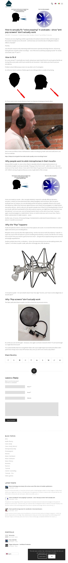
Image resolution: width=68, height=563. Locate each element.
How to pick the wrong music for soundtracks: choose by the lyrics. (25, 509)
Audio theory (23, 35)
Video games (9, 476)
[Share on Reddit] (54, 360)
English (12, 554)
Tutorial (37, 35)
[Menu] (62, 3)
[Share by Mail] (60, 360)
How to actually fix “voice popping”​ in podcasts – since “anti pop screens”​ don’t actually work (32, 497)
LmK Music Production (46, 35)
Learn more (42, 556)
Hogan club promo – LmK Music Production (20, 544)
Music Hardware (30, 35)
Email (29, 392)
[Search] (51, 3)
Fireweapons (9, 451)
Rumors (7, 466)
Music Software (10, 458)
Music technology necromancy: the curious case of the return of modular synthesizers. (31, 486)
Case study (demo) (11, 446)
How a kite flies (13, 540)
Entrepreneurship (10, 449)
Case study (8, 444)
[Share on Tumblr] (43, 360)
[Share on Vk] (48, 360)
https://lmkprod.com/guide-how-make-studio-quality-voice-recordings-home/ (26, 156)
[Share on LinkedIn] (37, 360)
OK (52, 556)
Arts (6, 439)
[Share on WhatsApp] (25, 360)
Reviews (7, 463)
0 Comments (14, 35)
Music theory (9, 461)
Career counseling (10, 471)
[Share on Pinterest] (31, 360)
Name (29, 386)
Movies (7, 453)
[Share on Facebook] (8, 360)
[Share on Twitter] (14, 360)
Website (29, 398)
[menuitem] (51, 3)
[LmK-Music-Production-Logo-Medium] (28, 3)
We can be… (12, 535)
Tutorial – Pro (9, 473)
